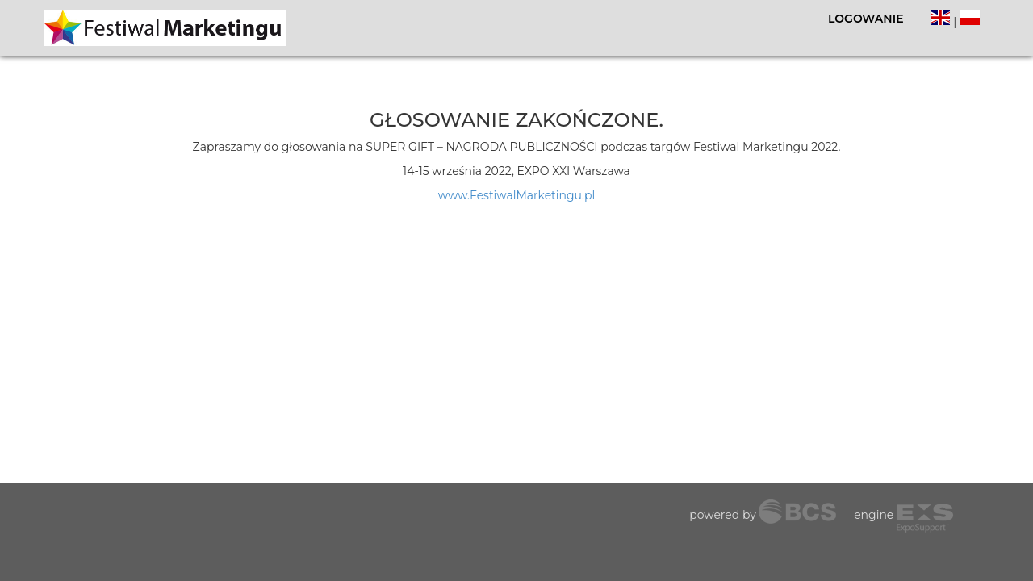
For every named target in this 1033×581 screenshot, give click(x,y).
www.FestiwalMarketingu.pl (516, 195)
